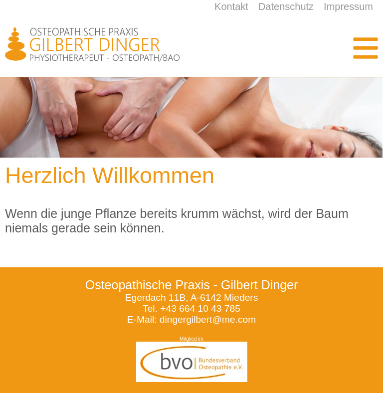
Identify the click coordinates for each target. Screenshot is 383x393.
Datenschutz (286, 6)
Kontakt (231, 6)
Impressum (348, 6)
